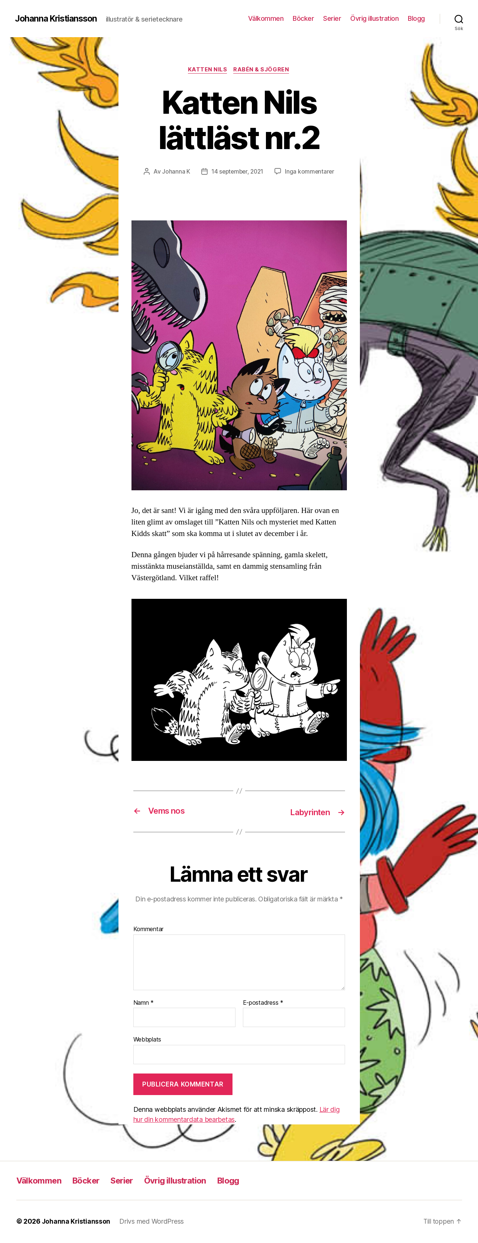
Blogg (416, 18)
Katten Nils (207, 70)
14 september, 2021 (236, 172)
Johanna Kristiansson (58, 18)
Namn (143, 1003)
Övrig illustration (374, 18)
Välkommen (266, 18)
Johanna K (174, 172)
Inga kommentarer (311, 172)
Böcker (303, 18)
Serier (332, 18)
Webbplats (147, 1040)
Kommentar (148, 929)
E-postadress (263, 1003)
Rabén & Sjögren (262, 70)
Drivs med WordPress (152, 1222)
